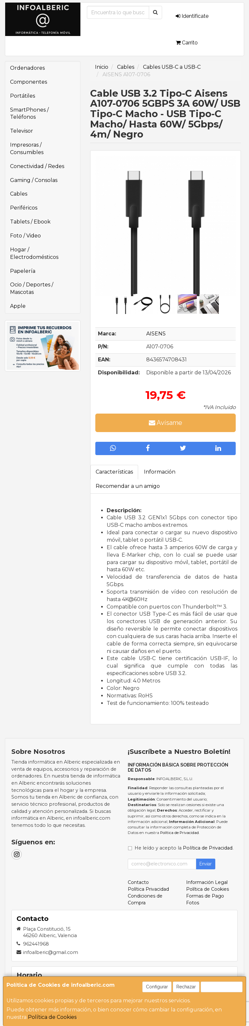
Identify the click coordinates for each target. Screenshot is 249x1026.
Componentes (28, 82)
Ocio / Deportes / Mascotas (31, 288)
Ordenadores (27, 68)
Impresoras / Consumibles (26, 148)
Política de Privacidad (179, 832)
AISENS (156, 334)
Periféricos (23, 208)
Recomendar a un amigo (128, 486)
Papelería (22, 271)
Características (114, 472)
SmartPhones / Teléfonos (29, 113)
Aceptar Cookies (221, 986)
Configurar (157, 986)
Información (159, 472)
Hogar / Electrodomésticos (34, 253)
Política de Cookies (52, 1017)
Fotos (192, 903)
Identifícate (192, 16)
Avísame (165, 423)
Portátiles (22, 96)
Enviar (205, 863)
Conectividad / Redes (37, 166)
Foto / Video (25, 236)
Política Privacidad (148, 889)
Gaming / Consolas (33, 180)
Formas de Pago (205, 896)
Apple (18, 306)
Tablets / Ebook (30, 222)
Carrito (187, 43)
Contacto (138, 882)
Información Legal (207, 882)
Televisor (21, 131)
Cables (18, 194)
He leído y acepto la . (184, 848)
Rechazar (186, 986)
